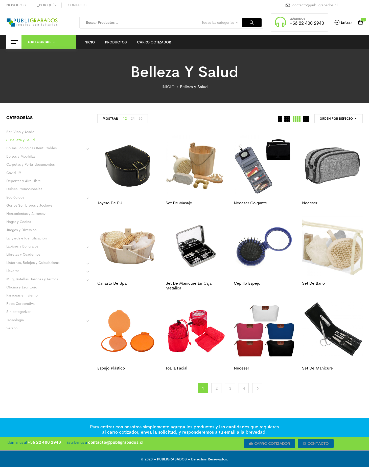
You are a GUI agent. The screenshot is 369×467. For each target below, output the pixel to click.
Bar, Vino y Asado (20, 132)
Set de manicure (317, 368)
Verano (11, 328)
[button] (269, 443)
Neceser (309, 203)
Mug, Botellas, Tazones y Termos (32, 279)
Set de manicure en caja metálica (189, 286)
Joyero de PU (109, 203)
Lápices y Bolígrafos (22, 246)
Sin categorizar (18, 311)
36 (141, 118)
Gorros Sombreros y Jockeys (29, 205)
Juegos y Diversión (21, 230)
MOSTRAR (110, 119)
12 (125, 118)
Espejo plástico (111, 368)
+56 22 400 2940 (307, 23)
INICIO (168, 86)
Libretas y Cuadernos (23, 254)
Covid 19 (13, 172)
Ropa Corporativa (20, 303)
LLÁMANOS (297, 18)
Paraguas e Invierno (22, 295)
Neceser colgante (250, 203)
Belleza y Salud (22, 140)
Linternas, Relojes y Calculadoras (32, 262)
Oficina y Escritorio (21, 287)
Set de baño (313, 283)
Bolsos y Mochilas (20, 156)
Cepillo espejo (247, 283)
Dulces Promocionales (24, 189)
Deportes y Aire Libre (23, 181)
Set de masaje (179, 203)
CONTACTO (77, 5)
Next (257, 388)
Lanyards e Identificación (26, 238)
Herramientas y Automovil (27, 213)
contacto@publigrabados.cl (315, 5)
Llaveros (12, 270)
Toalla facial (176, 368)
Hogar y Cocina (18, 221)
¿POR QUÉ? (46, 5)
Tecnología (15, 320)
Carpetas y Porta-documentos (30, 164)
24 (133, 118)
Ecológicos (15, 197)
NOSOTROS (16, 5)
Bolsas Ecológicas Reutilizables (31, 148)
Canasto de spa (112, 283)
